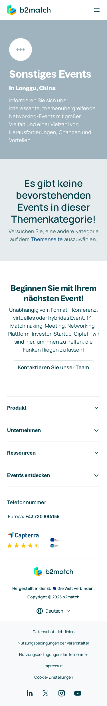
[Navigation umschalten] (97, 10)
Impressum (54, 665)
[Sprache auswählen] (53, 611)
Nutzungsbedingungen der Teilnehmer (53, 654)
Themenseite (47, 239)
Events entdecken (53, 475)
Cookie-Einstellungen (53, 677)
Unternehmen (53, 430)
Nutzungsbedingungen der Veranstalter (53, 643)
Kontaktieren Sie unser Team (53, 367)
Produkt (53, 408)
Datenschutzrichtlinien (53, 631)
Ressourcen (53, 453)
